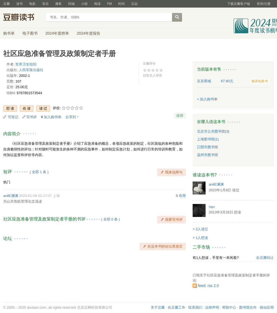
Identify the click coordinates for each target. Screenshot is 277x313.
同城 (71, 4)
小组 (84, 4)
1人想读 (202, 238)
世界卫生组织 (26, 64)
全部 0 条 (110, 219)
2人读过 (202, 229)
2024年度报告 (88, 33)
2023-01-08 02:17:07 (35, 196)
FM (109, 4)
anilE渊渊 (10, 196)
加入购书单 (52, 117)
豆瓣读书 (22, 17)
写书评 (31, 117)
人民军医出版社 (31, 70)
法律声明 (212, 307)
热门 (6, 182)
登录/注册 (264, 4)
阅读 (97, 4)
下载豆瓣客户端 (238, 4)
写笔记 (13, 117)
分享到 (70, 117)
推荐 (179, 116)
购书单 (9, 33)
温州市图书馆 (207, 155)
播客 (58, 4)
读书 (19, 4)
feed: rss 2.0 (208, 286)
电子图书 (30, 33)
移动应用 (267, 307)
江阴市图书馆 (207, 147)
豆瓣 (6, 4)
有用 (182, 196)
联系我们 (195, 307)
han (212, 207)
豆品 (134, 4)
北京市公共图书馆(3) (213, 131)
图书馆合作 (248, 307)
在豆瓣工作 (176, 307)
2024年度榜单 (57, 33)
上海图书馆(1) (208, 139)
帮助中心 (229, 307)
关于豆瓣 (158, 307)
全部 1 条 (39, 172)
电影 (32, 4)
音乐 (45, 4)
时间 (121, 4)
